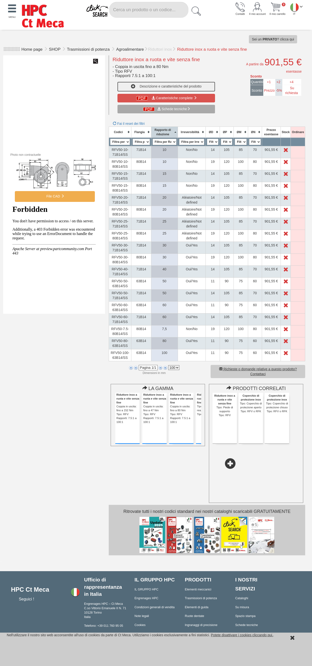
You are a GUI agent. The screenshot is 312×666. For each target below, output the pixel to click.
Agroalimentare (130, 49)
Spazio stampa (245, 616)
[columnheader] (120, 132)
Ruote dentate (194, 616)
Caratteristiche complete (166, 98)
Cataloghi (241, 598)
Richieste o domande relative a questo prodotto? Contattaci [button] (258, 371)
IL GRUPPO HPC (146, 589)
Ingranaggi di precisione (201, 625)
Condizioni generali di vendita (155, 607)
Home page (32, 49)
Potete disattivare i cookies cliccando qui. (242, 635)
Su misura (242, 607)
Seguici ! (27, 599)
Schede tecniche (174, 109)
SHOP (55, 49)
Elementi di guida (196, 607)
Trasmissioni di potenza (89, 49)
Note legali (142, 616)
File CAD (54, 196)
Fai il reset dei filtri (129, 124)
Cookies (140, 625)
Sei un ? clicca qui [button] (273, 39)
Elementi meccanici (198, 589)
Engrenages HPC (146, 598)
